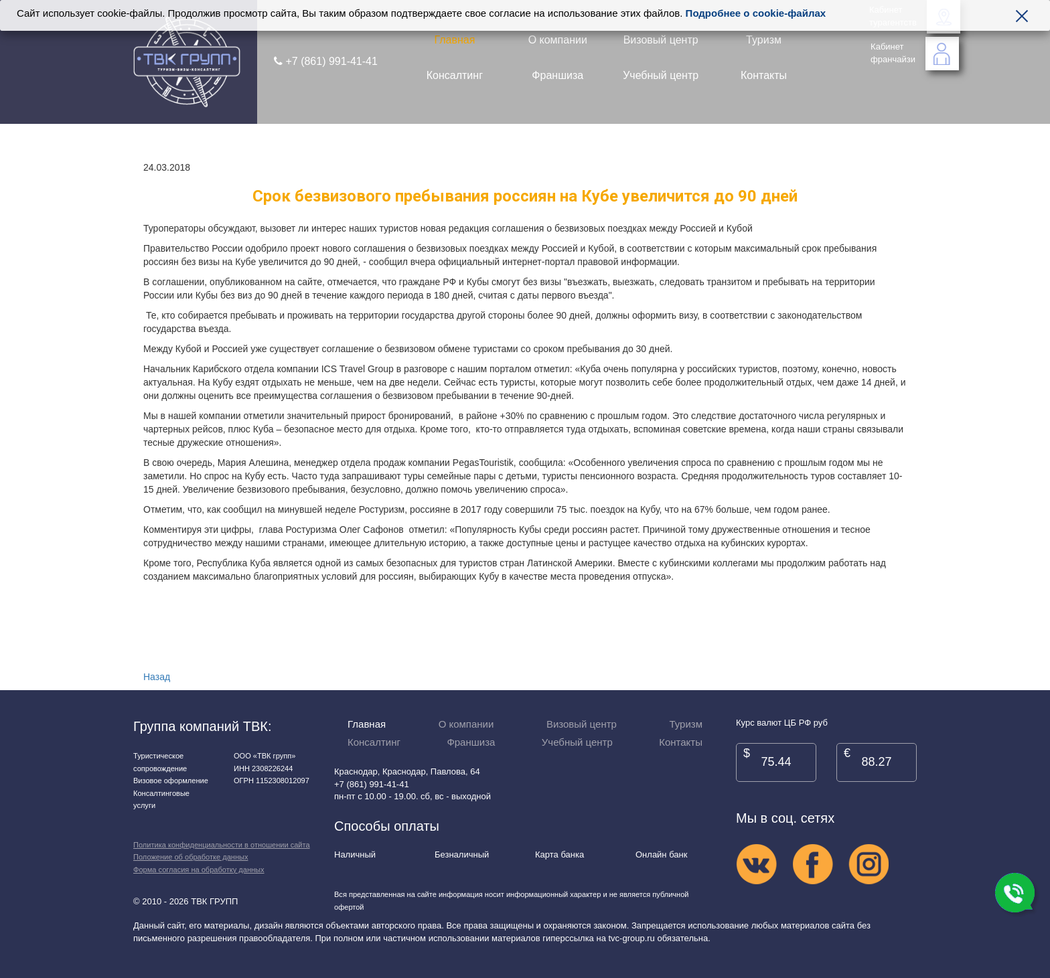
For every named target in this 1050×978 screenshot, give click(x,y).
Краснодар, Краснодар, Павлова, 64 (407, 771)
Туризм (763, 40)
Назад (156, 676)
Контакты (764, 75)
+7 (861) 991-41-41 (326, 61)
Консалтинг (455, 75)
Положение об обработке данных (190, 857)
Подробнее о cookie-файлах (756, 13)
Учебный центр (660, 75)
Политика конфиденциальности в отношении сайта (221, 845)
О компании (557, 40)
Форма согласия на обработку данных (199, 870)
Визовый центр (660, 40)
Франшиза (557, 75)
